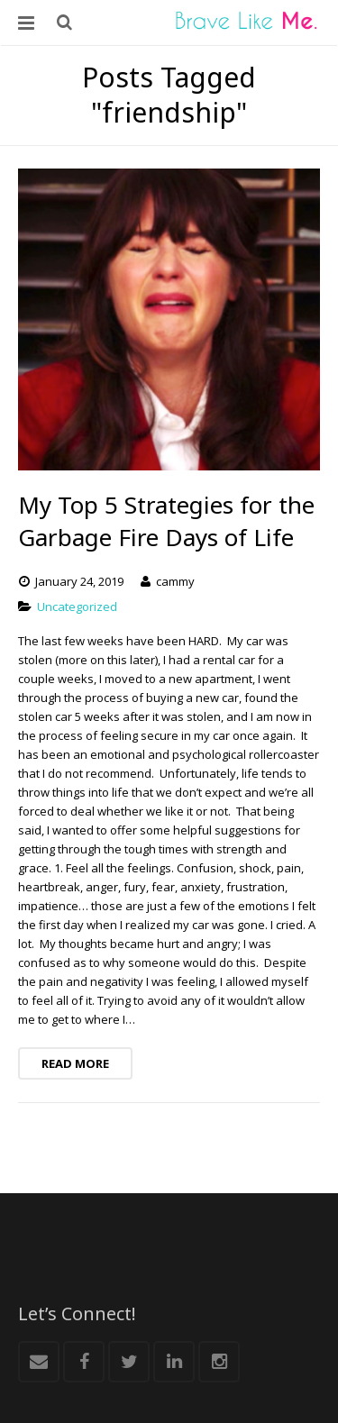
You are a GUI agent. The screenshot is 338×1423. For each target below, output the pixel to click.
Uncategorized (77, 606)
